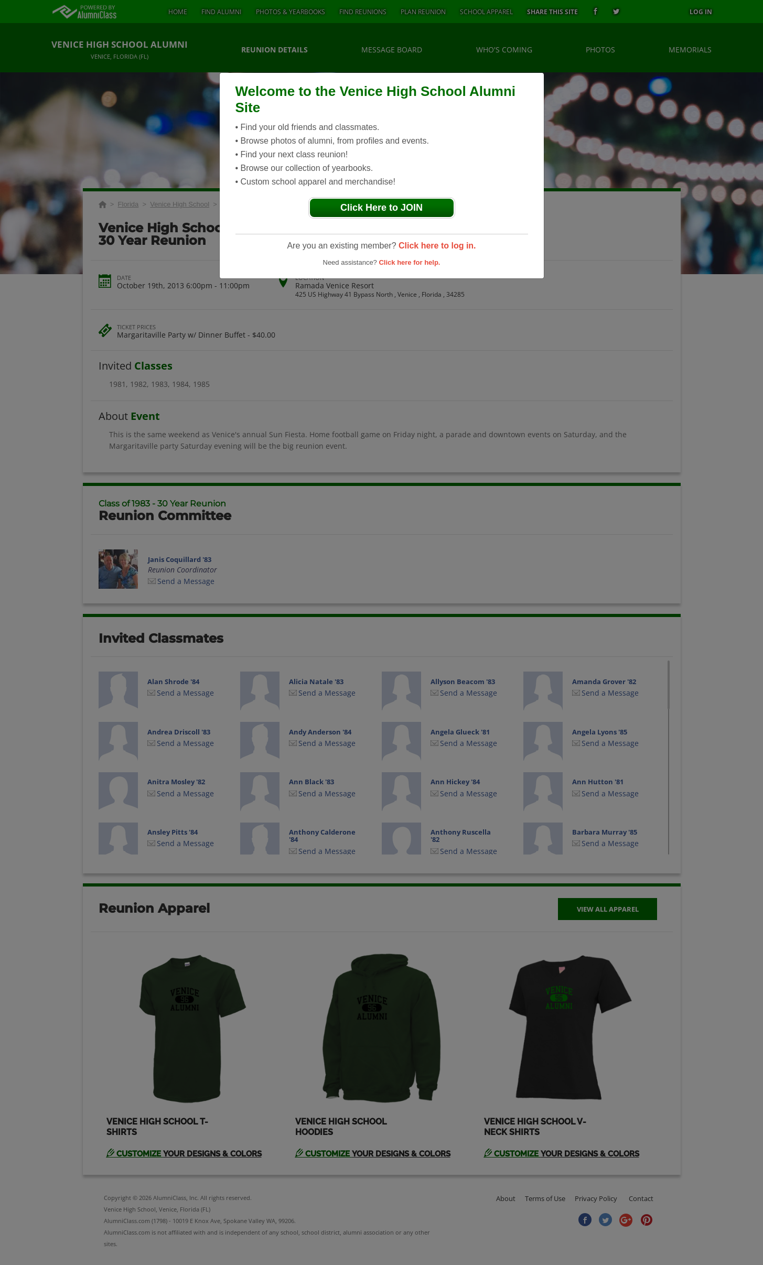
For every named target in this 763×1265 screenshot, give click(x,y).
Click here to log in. (437, 245)
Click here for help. (409, 262)
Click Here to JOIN (381, 207)
